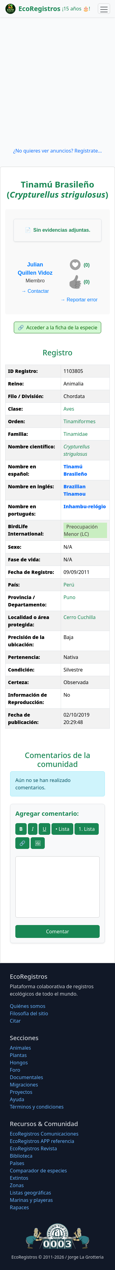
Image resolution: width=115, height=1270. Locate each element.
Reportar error (79, 299)
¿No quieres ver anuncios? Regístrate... (57, 150)
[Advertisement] (57, 82)
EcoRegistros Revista (33, 1148)
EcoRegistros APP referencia (42, 1141)
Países (17, 1163)
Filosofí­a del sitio (29, 1013)
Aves (68, 408)
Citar (15, 1020)
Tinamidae (75, 434)
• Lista (62, 829)
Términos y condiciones (37, 1106)
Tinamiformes (79, 421)
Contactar (35, 291)
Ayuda (17, 1099)
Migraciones (24, 1084)
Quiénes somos (27, 1006)
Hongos (19, 1062)
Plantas (18, 1055)
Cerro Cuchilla (79, 617)
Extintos (19, 1178)
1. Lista (87, 829)
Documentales (26, 1077)
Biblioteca (21, 1155)
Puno (69, 597)
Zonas (17, 1185)
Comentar (57, 931)
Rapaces (19, 1207)
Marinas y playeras (31, 1200)
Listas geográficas (30, 1192)
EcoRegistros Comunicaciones (44, 1133)
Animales (20, 1047)
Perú (68, 584)
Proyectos (21, 1092)
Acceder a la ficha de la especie (58, 327)
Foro (15, 1070)
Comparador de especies (38, 1170)
